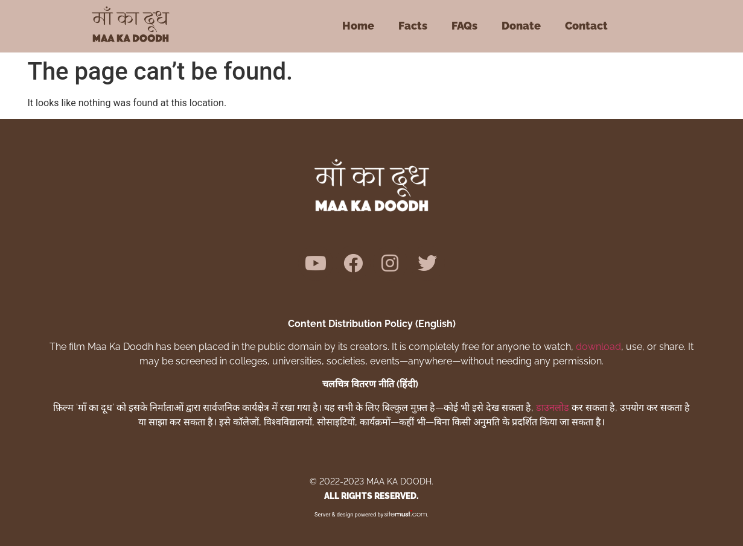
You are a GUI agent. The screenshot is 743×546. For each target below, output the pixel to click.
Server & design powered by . (371, 514)
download (598, 346)
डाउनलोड (552, 407)
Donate (521, 25)
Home (358, 25)
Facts (412, 25)
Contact (586, 25)
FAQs (464, 25)
